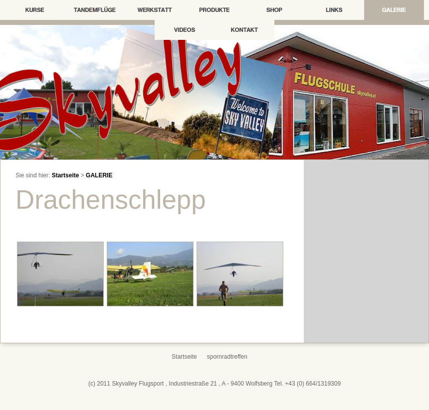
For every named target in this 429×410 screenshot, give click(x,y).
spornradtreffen (227, 356)
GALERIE (99, 175)
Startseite (65, 175)
